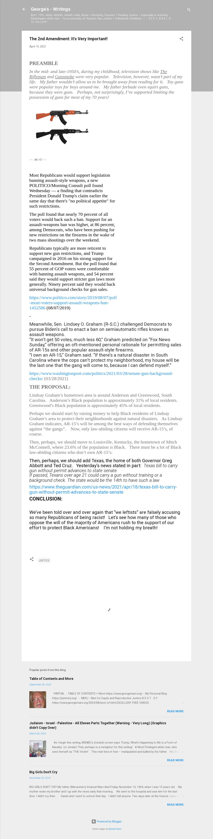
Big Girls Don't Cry (43, 772)
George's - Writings (50, 9)
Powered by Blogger (106, 821)
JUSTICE (44, 560)
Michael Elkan (114, 829)
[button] (181, 39)
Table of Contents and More (51, 679)
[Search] (189, 10)
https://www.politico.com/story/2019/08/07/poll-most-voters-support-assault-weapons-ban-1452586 (73, 302)
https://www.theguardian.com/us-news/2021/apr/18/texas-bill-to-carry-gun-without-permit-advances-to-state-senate (103, 489)
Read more (175, 711)
